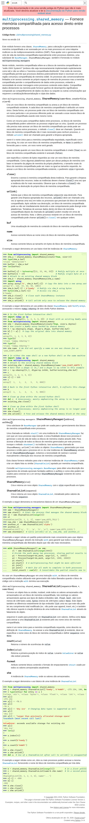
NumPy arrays (78, 306)
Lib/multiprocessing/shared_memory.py (33, 35)
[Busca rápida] (55, 3)
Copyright (49, 797)
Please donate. (79, 813)
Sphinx (77, 820)
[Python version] (16, 3)
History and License (61, 807)
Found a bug (79, 818)
